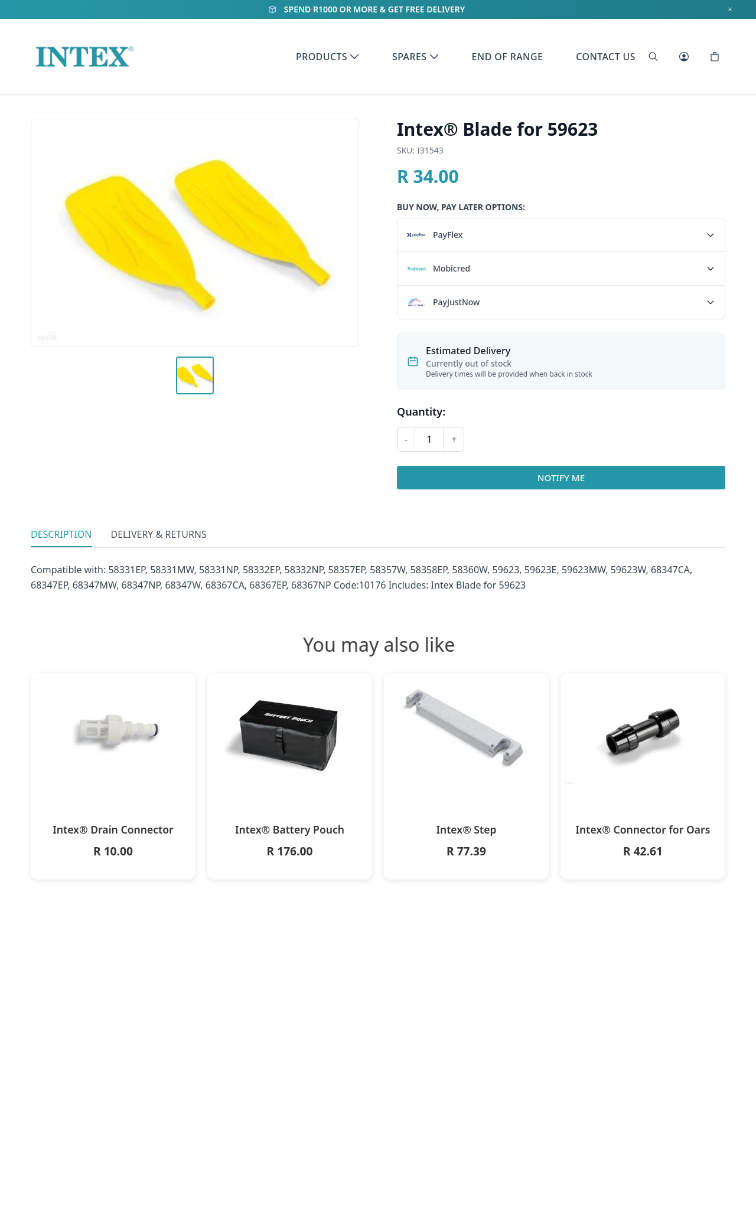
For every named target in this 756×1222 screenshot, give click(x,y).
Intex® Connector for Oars (643, 829)
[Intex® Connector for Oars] (643, 730)
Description (61, 534)
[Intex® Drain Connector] (113, 730)
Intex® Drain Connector (113, 829)
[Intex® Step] (466, 730)
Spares (415, 56)
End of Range (507, 56)
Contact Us (606, 56)
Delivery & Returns (159, 534)
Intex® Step (466, 829)
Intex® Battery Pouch (289, 829)
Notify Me (561, 477)
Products (327, 56)
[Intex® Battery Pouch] (289, 730)
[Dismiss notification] (730, 9)
